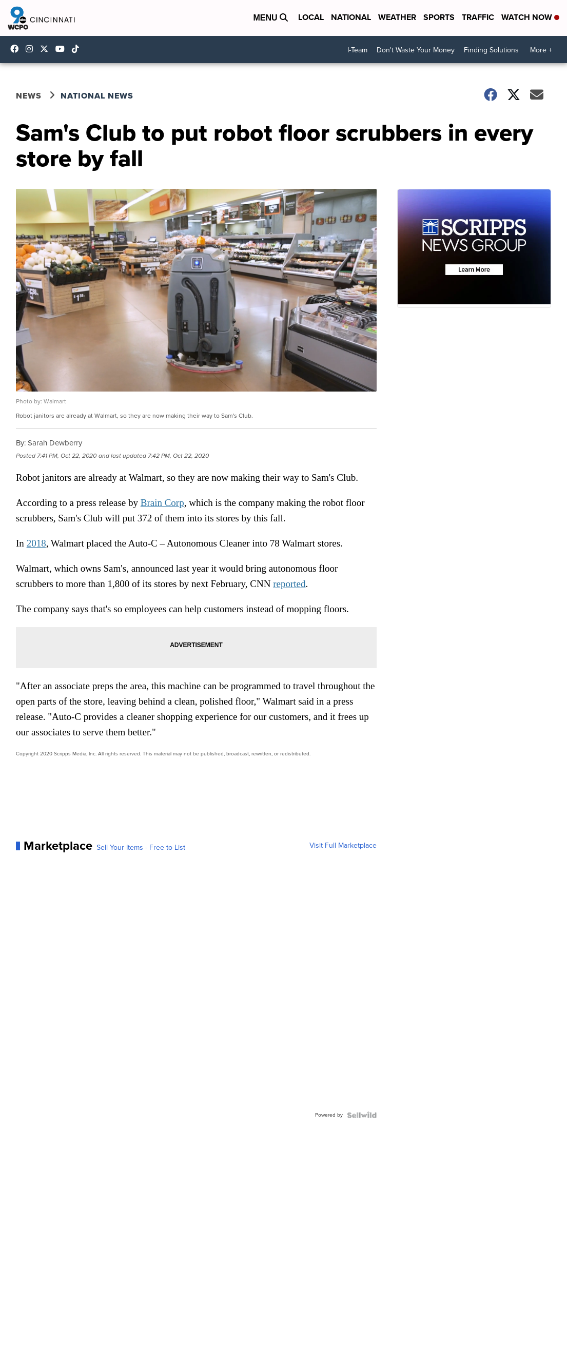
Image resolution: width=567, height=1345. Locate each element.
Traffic (478, 17)
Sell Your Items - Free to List (140, 847)
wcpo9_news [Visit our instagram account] (32, 49)
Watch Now (530, 17)
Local (311, 17)
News (29, 96)
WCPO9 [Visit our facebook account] (17, 49)
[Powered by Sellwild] (362, 1115)
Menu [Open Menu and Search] (270, 17)
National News (97, 96)
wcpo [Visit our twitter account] (46, 49)
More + (541, 50)
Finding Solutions (491, 50)
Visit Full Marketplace (343, 845)
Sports (439, 17)
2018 (36, 543)
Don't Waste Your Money (416, 50)
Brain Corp (162, 502)
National (351, 17)
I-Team (357, 50)
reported (289, 583)
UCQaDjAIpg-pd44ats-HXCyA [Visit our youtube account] (62, 49)
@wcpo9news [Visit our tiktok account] (78, 49)
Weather (397, 17)
